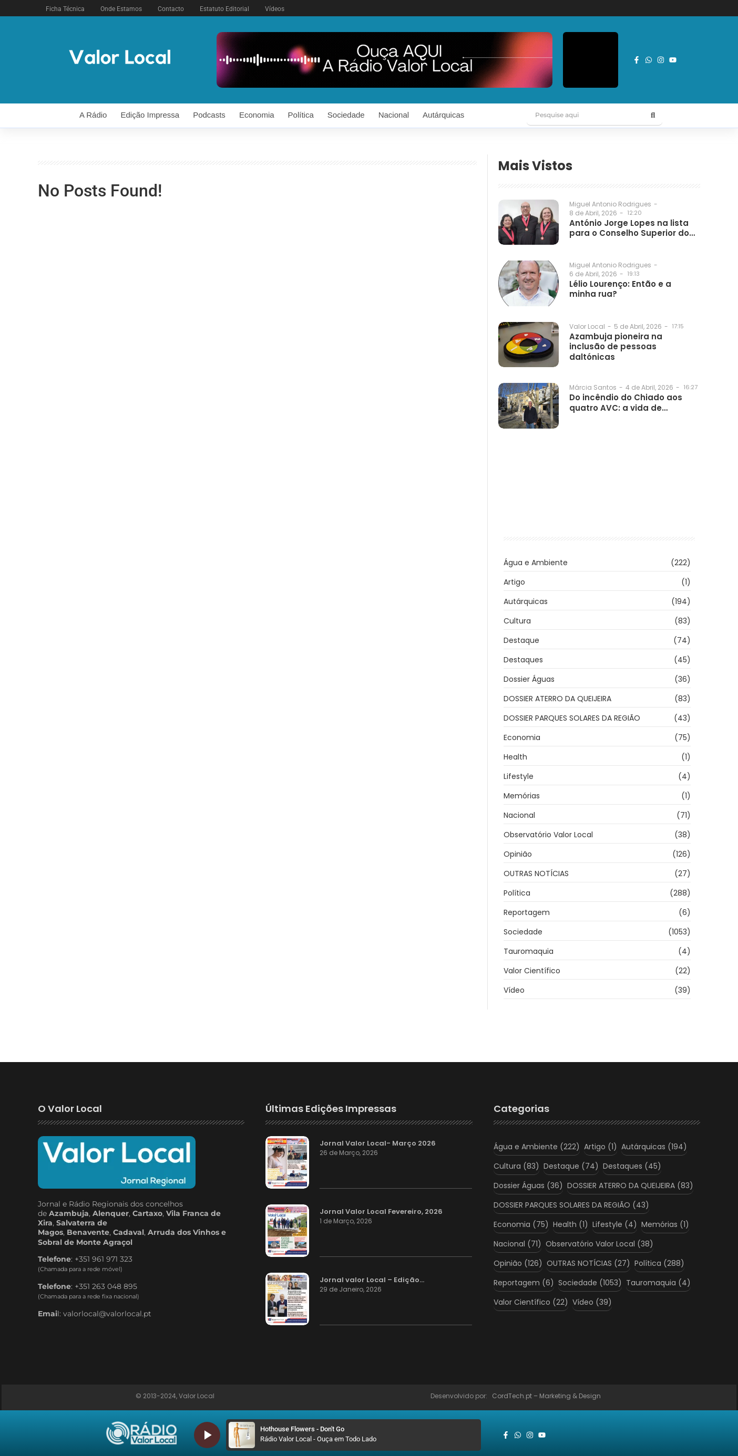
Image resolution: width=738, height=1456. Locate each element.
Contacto (171, 9)
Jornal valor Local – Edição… (372, 1280)
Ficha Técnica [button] (65, 9)
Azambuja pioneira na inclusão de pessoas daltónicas (615, 346)
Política (301, 114)
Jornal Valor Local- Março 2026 (378, 1143)
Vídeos (274, 9)
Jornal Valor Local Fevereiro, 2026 (381, 1211)
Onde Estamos (121, 9)
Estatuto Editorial (224, 9)
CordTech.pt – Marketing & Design (547, 1395)
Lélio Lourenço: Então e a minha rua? (620, 289)
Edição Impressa (149, 114)
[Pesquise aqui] (585, 115)
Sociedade (346, 114)
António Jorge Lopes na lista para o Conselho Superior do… (632, 228)
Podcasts (209, 114)
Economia (256, 114)
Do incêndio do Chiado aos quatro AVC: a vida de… (625, 402)
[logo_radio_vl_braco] (141, 1433)
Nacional (393, 114)
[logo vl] (119, 58)
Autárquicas (443, 114)
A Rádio (93, 114)
